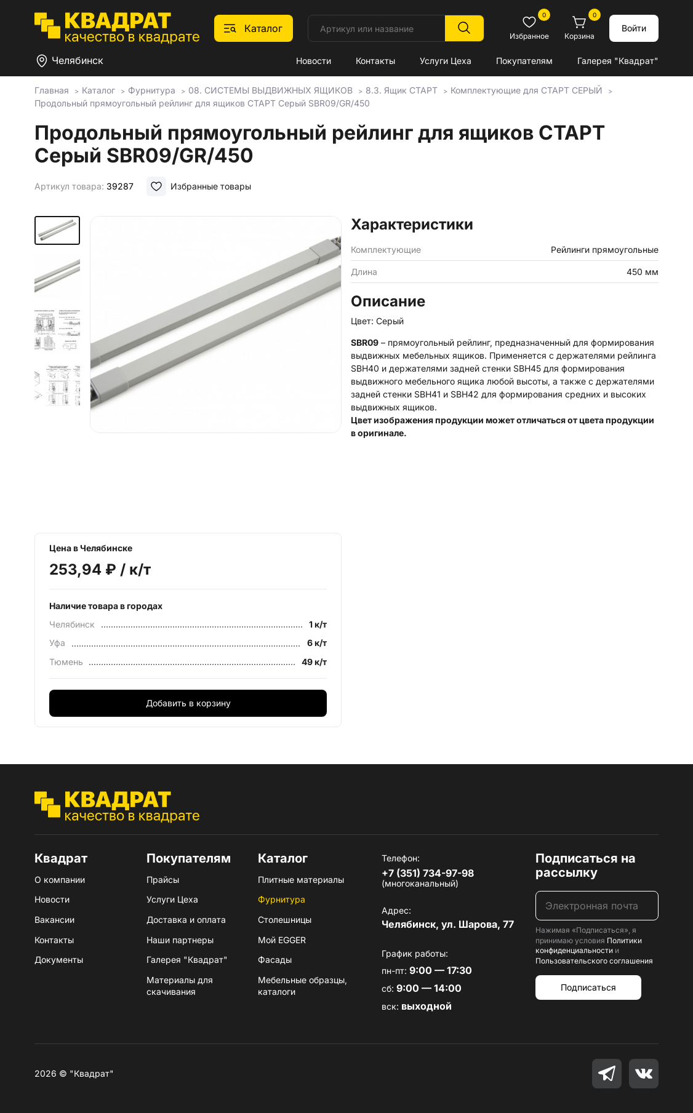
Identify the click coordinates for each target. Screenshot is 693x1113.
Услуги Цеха (445, 60)
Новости (313, 60)
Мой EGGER (282, 940)
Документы (58, 959)
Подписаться (588, 987)
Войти (634, 28)
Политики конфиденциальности (588, 945)
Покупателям (524, 60)
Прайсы (162, 879)
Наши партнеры (180, 940)
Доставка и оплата (186, 919)
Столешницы (284, 919)
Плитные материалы (301, 879)
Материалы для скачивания (179, 986)
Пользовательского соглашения (594, 960)
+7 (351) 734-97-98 (428, 873)
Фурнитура (281, 899)
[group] (216, 370)
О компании (59, 879)
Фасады (275, 959)
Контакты (375, 60)
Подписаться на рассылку (585, 865)
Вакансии (54, 919)
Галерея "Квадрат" (618, 60)
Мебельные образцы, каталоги (302, 986)
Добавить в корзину (188, 703)
